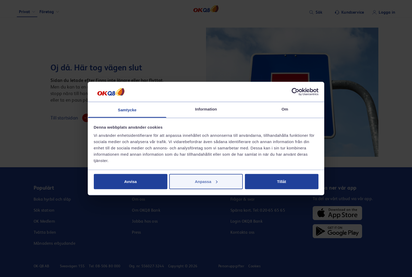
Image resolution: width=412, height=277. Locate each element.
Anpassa (206, 181)
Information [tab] (206, 109)
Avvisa (130, 181)
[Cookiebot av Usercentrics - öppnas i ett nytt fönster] (295, 92)
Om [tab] (284, 109)
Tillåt (281, 181)
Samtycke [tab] (127, 110)
